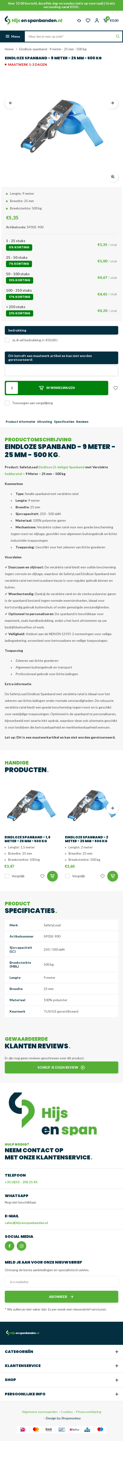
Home (9, 49)
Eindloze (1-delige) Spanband (61, 467)
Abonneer (61, 1297)
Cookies (66, 1412)
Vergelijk (18, 876)
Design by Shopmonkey (63, 1418)
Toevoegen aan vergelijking (32, 403)
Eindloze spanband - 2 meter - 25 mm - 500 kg (86, 839)
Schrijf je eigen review (61, 1067)
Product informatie (20, 422)
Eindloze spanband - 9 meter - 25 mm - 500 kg (52, 49)
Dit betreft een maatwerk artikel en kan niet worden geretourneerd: (50, 358)
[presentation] (11, 103)
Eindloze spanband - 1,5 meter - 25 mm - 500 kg (27, 839)
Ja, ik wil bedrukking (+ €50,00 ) (35, 340)
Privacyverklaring (88, 1412)
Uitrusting (44, 422)
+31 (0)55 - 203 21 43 (21, 1182)
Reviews (82, 422)
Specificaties (64, 422)
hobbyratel (13, 474)
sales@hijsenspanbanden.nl (26, 1223)
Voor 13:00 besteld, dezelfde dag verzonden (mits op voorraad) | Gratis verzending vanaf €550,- (61, 5)
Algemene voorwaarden (40, 1412)
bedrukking (17, 330)
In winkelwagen (56, 388)
